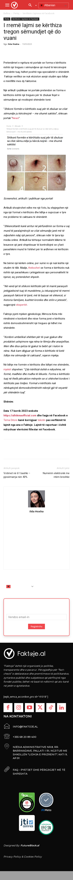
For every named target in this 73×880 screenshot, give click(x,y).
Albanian (47, 5)
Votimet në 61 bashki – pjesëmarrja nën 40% (17, 475)
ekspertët (21, 304)
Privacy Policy (12, 856)
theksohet (34, 267)
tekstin (41, 420)
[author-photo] (36, 499)
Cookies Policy (33, 856)
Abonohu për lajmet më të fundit (36, 605)
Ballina (7, 13)
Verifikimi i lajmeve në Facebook (38, 13)
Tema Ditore (11, 420)
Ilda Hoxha (13, 44)
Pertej (16, 13)
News (15, 118)
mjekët (7, 369)
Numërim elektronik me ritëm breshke (56, 475)
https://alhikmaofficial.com (20, 415)
